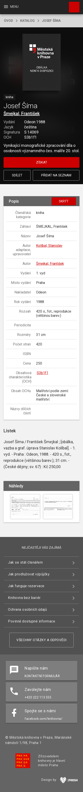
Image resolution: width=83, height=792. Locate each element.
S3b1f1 (42, 373)
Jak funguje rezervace (26, 586)
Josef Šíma (51, 21)
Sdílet (17, 175)
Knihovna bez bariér (24, 598)
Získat (41, 162)
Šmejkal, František (22, 113)
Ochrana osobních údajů (27, 609)
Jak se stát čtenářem (25, 562)
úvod (8, 21)
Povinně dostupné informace (31, 621)
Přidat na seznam (56, 175)
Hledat (72, 5)
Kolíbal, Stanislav (49, 245)
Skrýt (64, 201)
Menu (11, 6)
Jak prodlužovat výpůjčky (29, 574)
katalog (27, 21)
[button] (41, 62)
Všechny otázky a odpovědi (41, 640)
